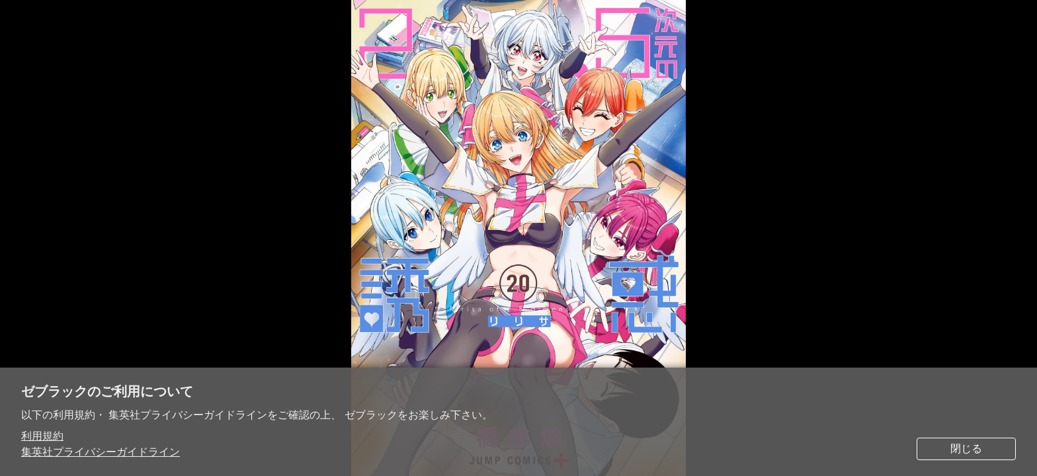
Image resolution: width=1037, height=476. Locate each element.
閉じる (966, 448)
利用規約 (42, 436)
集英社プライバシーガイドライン (100, 451)
